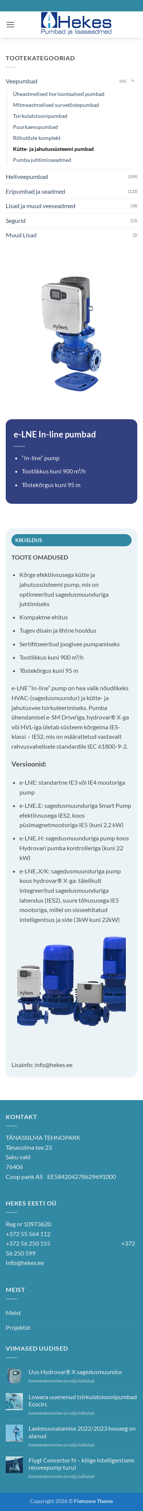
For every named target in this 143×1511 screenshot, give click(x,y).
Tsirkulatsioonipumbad (40, 116)
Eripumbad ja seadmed (35, 191)
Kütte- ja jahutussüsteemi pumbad (53, 149)
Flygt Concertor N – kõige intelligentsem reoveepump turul (81, 1463)
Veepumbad (21, 81)
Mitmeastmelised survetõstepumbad (56, 105)
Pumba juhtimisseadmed (42, 160)
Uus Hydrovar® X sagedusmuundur (75, 1371)
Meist (13, 1312)
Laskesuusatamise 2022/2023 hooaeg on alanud (82, 1432)
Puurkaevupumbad (35, 127)
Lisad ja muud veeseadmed (41, 205)
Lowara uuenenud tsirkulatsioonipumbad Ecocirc (83, 1400)
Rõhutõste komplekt (37, 138)
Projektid (18, 1327)
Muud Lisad (21, 234)
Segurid (16, 220)
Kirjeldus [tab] (28, 540)
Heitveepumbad (27, 176)
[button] (10, 24)
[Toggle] (132, 81)
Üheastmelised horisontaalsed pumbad (58, 94)
